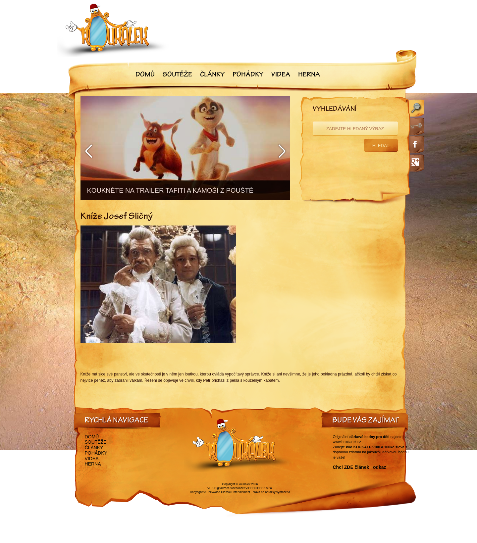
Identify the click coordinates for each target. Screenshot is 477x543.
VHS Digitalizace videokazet (226, 488)
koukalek (245, 484)
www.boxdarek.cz (347, 442)
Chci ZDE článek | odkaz (359, 467)
